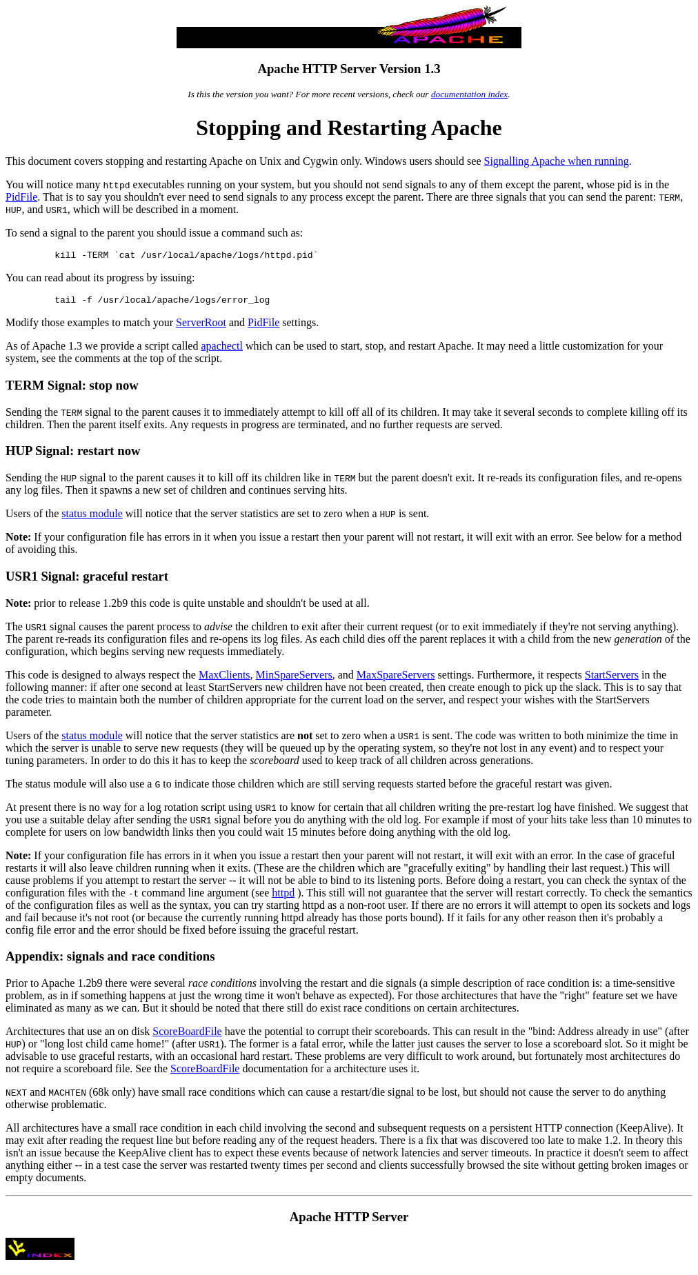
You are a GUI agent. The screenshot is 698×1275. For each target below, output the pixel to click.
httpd (283, 897)
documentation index (469, 94)
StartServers (612, 679)
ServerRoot (201, 326)
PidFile (21, 197)
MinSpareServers (294, 679)
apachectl (221, 350)
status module (91, 517)
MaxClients (224, 679)
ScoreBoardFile (186, 1035)
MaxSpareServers (396, 679)
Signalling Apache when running (555, 161)
